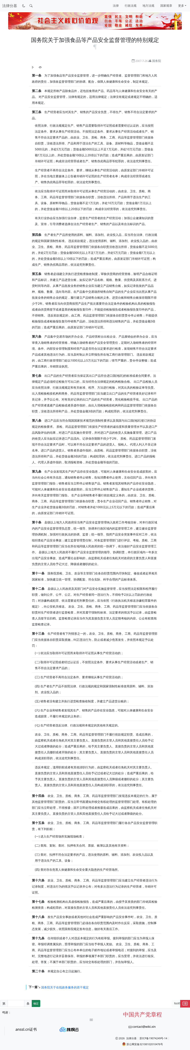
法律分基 (131, 1038)
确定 (36, 1003)
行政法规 (131, 6)
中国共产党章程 (142, 1014)
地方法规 (148, 6)
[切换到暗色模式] (23, 5)
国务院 (156, 61)
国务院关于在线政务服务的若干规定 (65, 987)
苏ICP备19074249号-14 (153, 1038)
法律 (116, 6)
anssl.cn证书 (26, 1029)
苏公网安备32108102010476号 (142, 1044)
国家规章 (166, 6)
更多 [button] (181, 6)
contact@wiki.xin (144, 1027)
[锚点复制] (95, 46)
